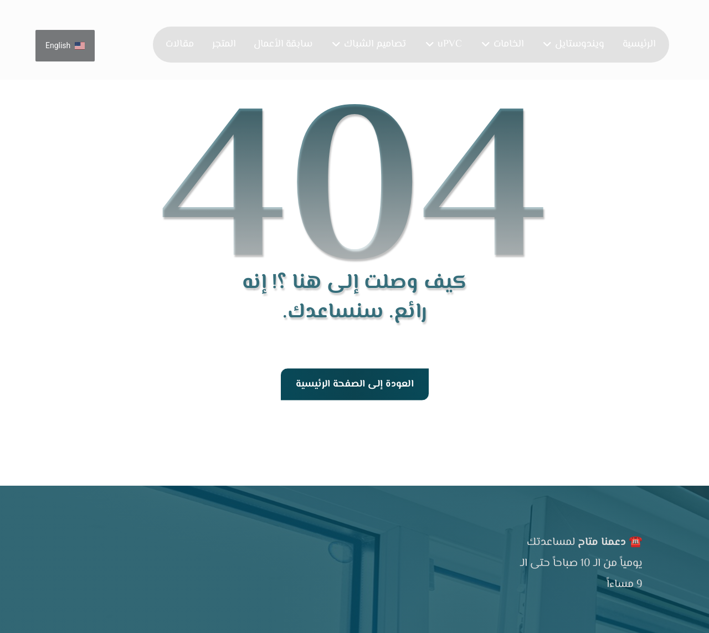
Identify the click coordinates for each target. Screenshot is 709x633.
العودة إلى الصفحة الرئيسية (354, 384)
